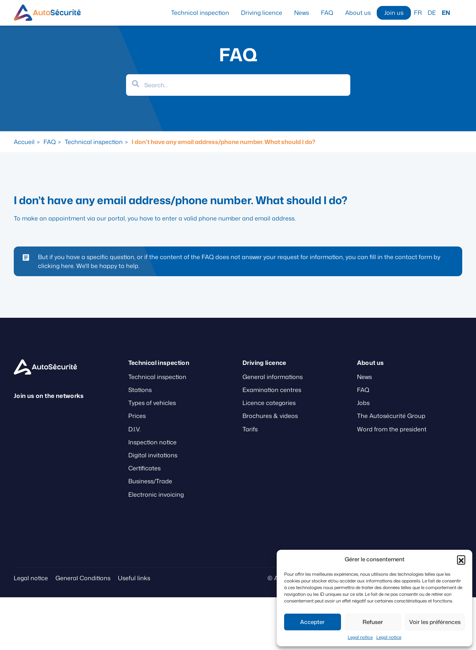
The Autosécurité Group (391, 416)
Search (459, 12)
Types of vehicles (152, 403)
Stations (140, 390)
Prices (137, 416)
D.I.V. (134, 429)
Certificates (144, 468)
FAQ (327, 13)
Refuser (373, 622)
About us (358, 13)
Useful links (134, 578)
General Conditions (82, 578)
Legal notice (360, 637)
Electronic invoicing (156, 494)
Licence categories (269, 403)
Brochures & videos (270, 416)
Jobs (363, 403)
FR (418, 13)
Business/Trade (150, 481)
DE (432, 13)
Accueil (24, 142)
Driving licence (261, 13)
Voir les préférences (435, 622)
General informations (272, 377)
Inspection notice (152, 442)
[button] (461, 559)
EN (446, 13)
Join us (393, 13)
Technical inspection (200, 13)
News (301, 13)
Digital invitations (152, 455)
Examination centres (271, 390)
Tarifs (250, 429)
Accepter (312, 622)
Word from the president (392, 429)
